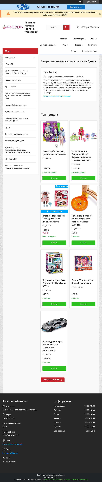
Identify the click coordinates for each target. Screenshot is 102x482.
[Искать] (66, 27)
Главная (63, 39)
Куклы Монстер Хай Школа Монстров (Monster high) (16, 72)
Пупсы (7, 127)
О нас (73, 51)
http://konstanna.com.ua (12, 444)
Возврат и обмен (89, 51)
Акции (65, 45)
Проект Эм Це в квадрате (15, 105)
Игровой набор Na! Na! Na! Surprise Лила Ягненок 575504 (53, 218)
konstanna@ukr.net (10, 453)
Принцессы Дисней (13, 80)
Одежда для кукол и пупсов (16, 134)
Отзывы (93, 39)
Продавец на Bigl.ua (51, 477)
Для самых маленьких (14, 112)
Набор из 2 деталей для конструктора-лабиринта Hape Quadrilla (82, 220)
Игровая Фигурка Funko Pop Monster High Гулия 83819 (54, 283)
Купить (54, 178)
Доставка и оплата (48, 45)
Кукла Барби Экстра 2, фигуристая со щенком (54, 153)
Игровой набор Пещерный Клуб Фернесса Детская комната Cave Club (81, 156)
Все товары (79, 39)
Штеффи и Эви (11, 159)
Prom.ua (62, 475)
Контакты (92, 45)
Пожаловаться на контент (53, 479)
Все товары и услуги (51, 380)
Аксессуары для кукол (14, 141)
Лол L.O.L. (9, 64)
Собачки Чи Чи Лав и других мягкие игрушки (17, 119)
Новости (78, 45)
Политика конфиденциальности (76, 479)
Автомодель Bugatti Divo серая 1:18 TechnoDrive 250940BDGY (52, 346)
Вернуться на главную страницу (57, 96)
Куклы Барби (10, 87)
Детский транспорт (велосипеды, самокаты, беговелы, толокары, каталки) (17, 150)
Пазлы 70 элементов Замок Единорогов (82, 282)
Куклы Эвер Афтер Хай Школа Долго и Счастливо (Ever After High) (17, 95)
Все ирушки (10, 57)
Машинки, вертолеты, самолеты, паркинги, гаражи (17, 167)
